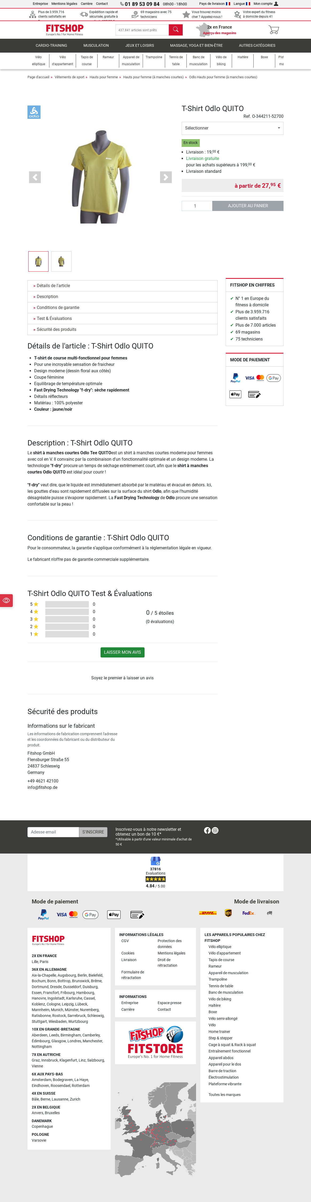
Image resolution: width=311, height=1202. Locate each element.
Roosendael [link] (60, 1085)
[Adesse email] (53, 832)
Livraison (129, 960)
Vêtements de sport (69, 81)
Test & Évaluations (54, 322)
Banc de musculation (226, 992)
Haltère (215, 1005)
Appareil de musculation (228, 973)
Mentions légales (64, 4)
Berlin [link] (82, 975)
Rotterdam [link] (81, 1085)
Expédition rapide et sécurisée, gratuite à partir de (103, 16)
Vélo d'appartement (225, 953)
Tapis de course (221, 960)
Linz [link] (82, 1060)
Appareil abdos (221, 1058)
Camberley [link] (91, 1035)
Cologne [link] (53, 1004)
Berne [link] (45, 1099)
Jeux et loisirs (139, 49)
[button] (35, 181)
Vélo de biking (220, 999)
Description (47, 300)
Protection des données (170, 944)
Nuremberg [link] (89, 1010)
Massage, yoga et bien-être (196, 49)
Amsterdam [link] (41, 1080)
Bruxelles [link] (52, 1113)
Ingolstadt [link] (56, 998)
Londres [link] (74, 1041)
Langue (242, 4)
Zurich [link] (75, 1099)
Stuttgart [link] (39, 1021)
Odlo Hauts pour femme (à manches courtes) (223, 81)
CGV (125, 941)
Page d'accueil (38, 81)
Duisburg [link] (90, 987)
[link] (235, 382)
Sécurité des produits (56, 333)
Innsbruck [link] (49, 1060)
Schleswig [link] (95, 1015)
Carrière (87, 4)
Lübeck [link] (81, 1004)
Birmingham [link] (71, 1035)
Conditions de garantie (58, 311)
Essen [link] (37, 992)
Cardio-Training (51, 49)
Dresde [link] (56, 987)
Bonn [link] (51, 981)
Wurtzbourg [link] (78, 1021)
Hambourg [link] (85, 992)
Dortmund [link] (40, 987)
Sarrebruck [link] (76, 1015)
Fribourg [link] (68, 992)
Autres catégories (257, 49)
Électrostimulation (224, 1077)
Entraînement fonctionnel (229, 1051)
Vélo (212, 1025)
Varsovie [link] (39, 1140)
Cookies (127, 953)
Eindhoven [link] (40, 1085)
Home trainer (219, 1031)
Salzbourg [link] (95, 1060)
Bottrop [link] (64, 981)
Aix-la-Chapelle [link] (44, 975)
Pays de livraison (214, 4)
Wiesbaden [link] (58, 1021)
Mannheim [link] (40, 1010)
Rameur (215, 966)
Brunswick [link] (80, 981)
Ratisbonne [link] (41, 1015)
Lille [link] (35, 962)
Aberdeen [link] (39, 1035)
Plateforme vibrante (225, 1084)
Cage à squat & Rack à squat (232, 1045)
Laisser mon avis (122, 656)
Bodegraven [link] (63, 1080)
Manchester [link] (92, 1041)
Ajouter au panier (248, 209)
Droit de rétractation (167, 963)
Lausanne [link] (60, 1099)
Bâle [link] (35, 1099)
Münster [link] (71, 1010)
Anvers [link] (37, 1113)
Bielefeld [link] (95, 975)
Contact (102, 4)
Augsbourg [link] (67, 975)
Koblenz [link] (38, 1004)
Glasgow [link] (58, 1041)
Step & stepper (221, 1038)
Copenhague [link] (42, 1127)
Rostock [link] (59, 1015)
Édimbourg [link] (41, 1041)
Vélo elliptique (220, 947)
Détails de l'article (53, 289)
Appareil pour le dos (225, 1064)
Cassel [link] (89, 998)
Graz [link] (36, 1060)
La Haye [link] (81, 1080)
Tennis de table (221, 986)
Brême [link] (96, 981)
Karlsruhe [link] (74, 998)
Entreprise (40, 4)
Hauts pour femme (104, 81)
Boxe (213, 1012)
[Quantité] (197, 210)
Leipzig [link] (68, 1004)
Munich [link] (57, 1010)
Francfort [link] (51, 992)
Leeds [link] (54, 1035)
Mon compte (266, 4)
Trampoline (218, 979)
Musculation (96, 49)
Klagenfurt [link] (68, 1060)
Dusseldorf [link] (72, 987)
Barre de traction (222, 1071)
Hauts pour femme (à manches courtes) (153, 81)
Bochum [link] (39, 981)
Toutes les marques (225, 1095)
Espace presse (169, 1003)
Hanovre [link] (39, 998)
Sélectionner (196, 131)
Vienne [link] (37, 1066)
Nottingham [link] (42, 1046)
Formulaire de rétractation (132, 975)
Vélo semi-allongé (223, 1018)
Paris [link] (44, 962)
